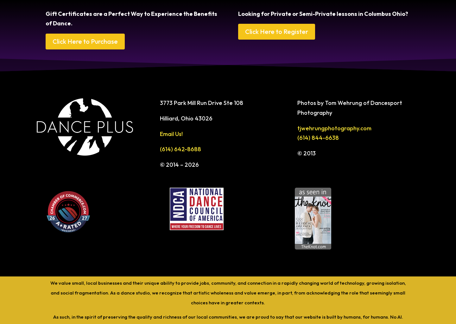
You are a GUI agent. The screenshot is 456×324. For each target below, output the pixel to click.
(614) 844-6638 (318, 137)
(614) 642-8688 (180, 149)
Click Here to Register (276, 32)
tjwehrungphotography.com (334, 128)
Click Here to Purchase (85, 41)
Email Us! (171, 134)
